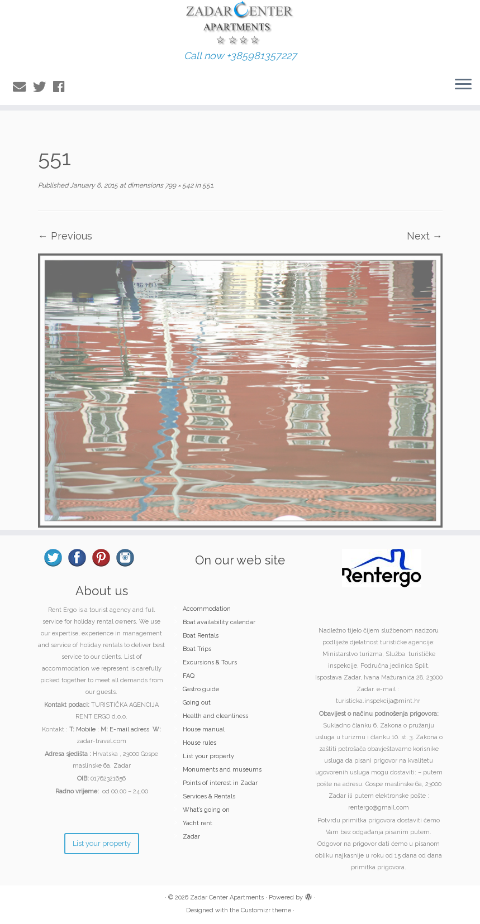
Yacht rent (197, 823)
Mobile (86, 729)
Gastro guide (201, 689)
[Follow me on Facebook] (62, 86)
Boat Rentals (200, 635)
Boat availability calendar (219, 622)
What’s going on (206, 809)
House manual (204, 729)
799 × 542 (178, 185)
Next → (425, 236)
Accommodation (207, 608)
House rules (199, 742)
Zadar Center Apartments (227, 897)
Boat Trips (197, 649)
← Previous (65, 236)
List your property (208, 756)
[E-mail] (23, 86)
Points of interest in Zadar (220, 783)
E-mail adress (129, 729)
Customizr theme (266, 910)
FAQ (188, 675)
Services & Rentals (209, 796)
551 (207, 185)
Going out (197, 702)
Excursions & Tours (210, 662)
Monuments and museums (222, 769)
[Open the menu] (463, 84)
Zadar (191, 836)
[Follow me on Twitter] (43, 86)
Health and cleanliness (215, 716)
